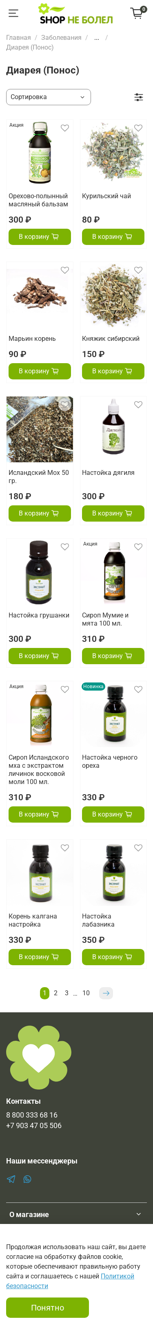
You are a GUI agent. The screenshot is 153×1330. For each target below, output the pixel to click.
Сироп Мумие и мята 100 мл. (105, 619)
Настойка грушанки (39, 615)
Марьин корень (32, 338)
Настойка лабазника (98, 920)
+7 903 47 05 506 (34, 1126)
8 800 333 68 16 (32, 1115)
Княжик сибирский (111, 338)
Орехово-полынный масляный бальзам (38, 200)
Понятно (47, 1308)
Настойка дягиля (108, 473)
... (96, 37)
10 (86, 993)
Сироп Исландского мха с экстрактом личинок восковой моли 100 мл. (39, 770)
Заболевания (61, 37)
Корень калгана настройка (33, 920)
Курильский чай (106, 196)
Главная (18, 37)
